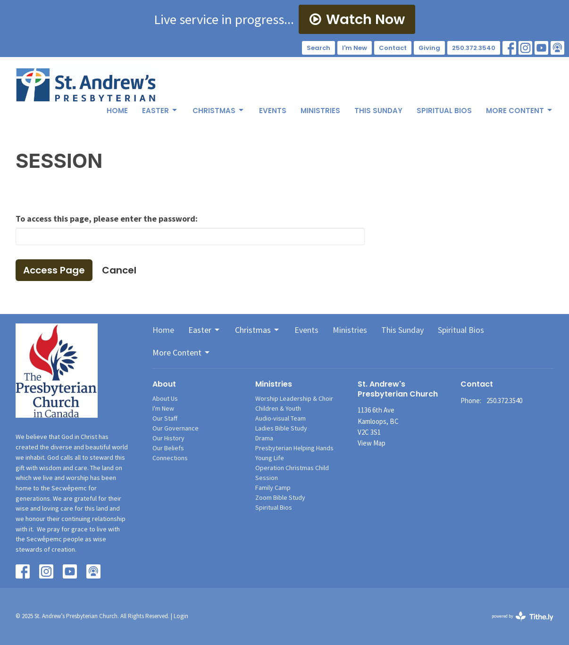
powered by (522, 616)
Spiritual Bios (444, 111)
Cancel (119, 270)
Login (181, 616)
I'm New (354, 47)
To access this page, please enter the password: (107, 218)
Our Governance (175, 428)
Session (266, 477)
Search (318, 47)
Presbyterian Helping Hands (294, 448)
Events (272, 111)
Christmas (218, 111)
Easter (160, 111)
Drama (264, 438)
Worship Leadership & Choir (294, 398)
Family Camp (273, 487)
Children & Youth (278, 408)
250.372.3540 (473, 47)
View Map (371, 442)
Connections (170, 458)
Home (117, 111)
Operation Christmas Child (292, 467)
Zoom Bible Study (280, 497)
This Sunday (378, 111)
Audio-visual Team (280, 418)
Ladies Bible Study (281, 428)
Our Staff (164, 418)
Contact (393, 47)
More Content (519, 111)
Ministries (320, 111)
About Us (165, 398)
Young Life (269, 458)
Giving (429, 47)
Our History (168, 438)
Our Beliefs (168, 448)
